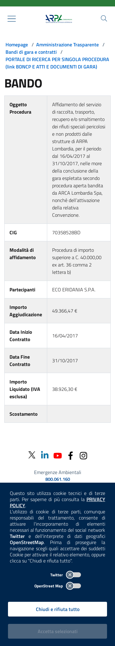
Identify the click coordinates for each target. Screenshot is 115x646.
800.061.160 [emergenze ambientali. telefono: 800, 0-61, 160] (57, 479)
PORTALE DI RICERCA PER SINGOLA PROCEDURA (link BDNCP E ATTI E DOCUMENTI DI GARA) (57, 63)
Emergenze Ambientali (57, 472)
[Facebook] (70, 454)
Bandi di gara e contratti (31, 52)
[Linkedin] (45, 454)
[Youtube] (58, 454)
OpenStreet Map (57, 586)
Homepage (17, 44)
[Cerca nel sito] (103, 18)
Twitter (65, 575)
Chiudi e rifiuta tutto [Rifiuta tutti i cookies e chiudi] (57, 609)
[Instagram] (83, 454)
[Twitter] (32, 455)
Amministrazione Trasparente (67, 44)
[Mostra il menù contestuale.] (12, 19)
